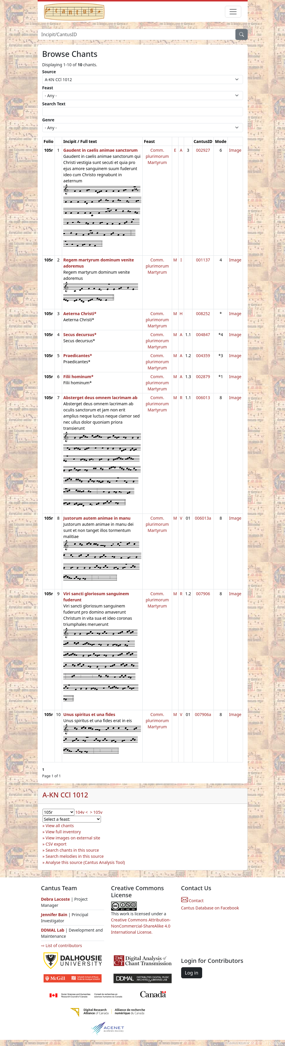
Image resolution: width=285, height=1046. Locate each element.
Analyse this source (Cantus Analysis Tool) (85, 862)
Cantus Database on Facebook (210, 908)
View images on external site (73, 838)
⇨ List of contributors (61, 945)
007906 (203, 593)
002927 (203, 150)
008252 (203, 313)
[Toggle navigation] (233, 12)
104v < (81, 812)
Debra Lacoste (55, 899)
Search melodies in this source (75, 856)
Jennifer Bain (55, 914)
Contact (192, 900)
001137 (203, 260)
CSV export (56, 844)
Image (235, 150)
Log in (191, 973)
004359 (203, 355)
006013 (203, 397)
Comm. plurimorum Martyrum (157, 156)
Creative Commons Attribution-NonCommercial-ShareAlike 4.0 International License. (141, 926)
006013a (203, 518)
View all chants (60, 825)
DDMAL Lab (52, 930)
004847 (203, 334)
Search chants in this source (72, 850)
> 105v (96, 812)
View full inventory (63, 831)
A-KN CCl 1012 (65, 794)
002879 (203, 376)
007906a (203, 714)
